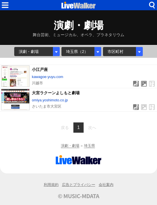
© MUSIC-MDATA (78, 196)
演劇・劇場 (70, 146)
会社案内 (106, 185)
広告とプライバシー (78, 185)
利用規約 (51, 185)
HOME (78, 5)
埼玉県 (89, 146)
